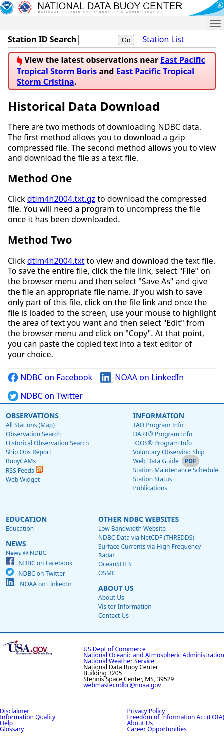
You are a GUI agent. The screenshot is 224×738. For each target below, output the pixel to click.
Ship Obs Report (28, 452)
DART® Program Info (162, 434)
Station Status (152, 479)
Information (158, 415)
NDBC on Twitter (45, 396)
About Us (116, 588)
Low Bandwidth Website (132, 528)
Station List (163, 39)
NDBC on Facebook (50, 377)
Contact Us (113, 615)
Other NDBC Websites (138, 519)
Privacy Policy (146, 711)
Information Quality (27, 717)
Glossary (12, 729)
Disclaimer (14, 711)
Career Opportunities (157, 729)
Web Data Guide (155, 461)
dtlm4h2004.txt (56, 260)
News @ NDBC (26, 553)
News (16, 543)
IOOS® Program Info (162, 443)
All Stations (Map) (30, 425)
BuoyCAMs (21, 461)
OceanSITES (115, 564)
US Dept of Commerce (114, 649)
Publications (150, 488)
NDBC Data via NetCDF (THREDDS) (146, 537)
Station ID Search (42, 39)
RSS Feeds (24, 470)
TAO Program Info (158, 425)
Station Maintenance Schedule (175, 470)
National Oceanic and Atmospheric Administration (153, 655)
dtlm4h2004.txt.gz (61, 198)
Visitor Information (125, 606)
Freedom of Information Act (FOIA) (175, 717)
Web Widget (23, 479)
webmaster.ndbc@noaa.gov (122, 685)
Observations (32, 415)
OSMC (106, 573)
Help (6, 723)
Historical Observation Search (47, 443)
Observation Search (33, 434)
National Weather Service (118, 661)
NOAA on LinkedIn (142, 377)
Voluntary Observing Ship (168, 452)
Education (26, 519)
